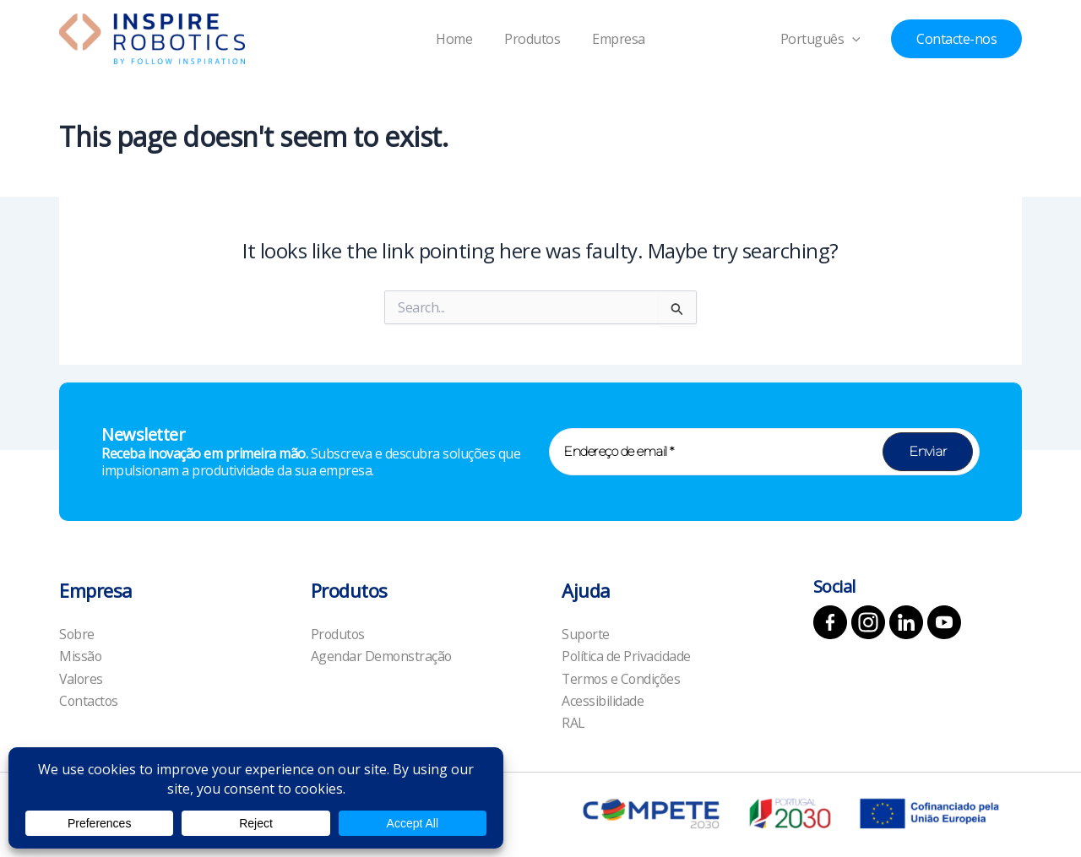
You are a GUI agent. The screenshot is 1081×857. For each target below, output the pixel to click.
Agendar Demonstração (382, 655)
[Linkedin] (906, 621)
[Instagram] (868, 621)
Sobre (77, 633)
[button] (956, 38)
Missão (80, 655)
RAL (573, 722)
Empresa (613, 39)
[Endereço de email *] (764, 450)
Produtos (532, 39)
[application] (861, 39)
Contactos (89, 700)
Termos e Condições (622, 678)
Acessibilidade (603, 700)
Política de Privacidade (627, 655)
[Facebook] (830, 621)
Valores (82, 678)
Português (830, 39)
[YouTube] (944, 621)
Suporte (586, 633)
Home (459, 39)
